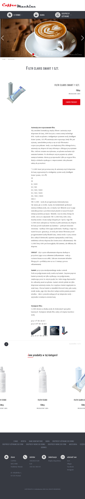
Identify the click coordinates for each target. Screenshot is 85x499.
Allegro (69, 464)
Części (82, 444)
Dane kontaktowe (36, 441)
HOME (4, 59)
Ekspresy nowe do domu (35, 444)
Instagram (70, 470)
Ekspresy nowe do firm (57, 444)
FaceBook (70, 467)
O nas (16, 441)
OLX (68, 461)
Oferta (23, 441)
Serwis (44, 447)
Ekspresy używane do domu (63, 441)
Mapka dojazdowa (54, 461)
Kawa (48, 441)
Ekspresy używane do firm (12, 444)
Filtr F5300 (42, 400)
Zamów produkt (71, 102)
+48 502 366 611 (35, 467)
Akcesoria (11, 58)
